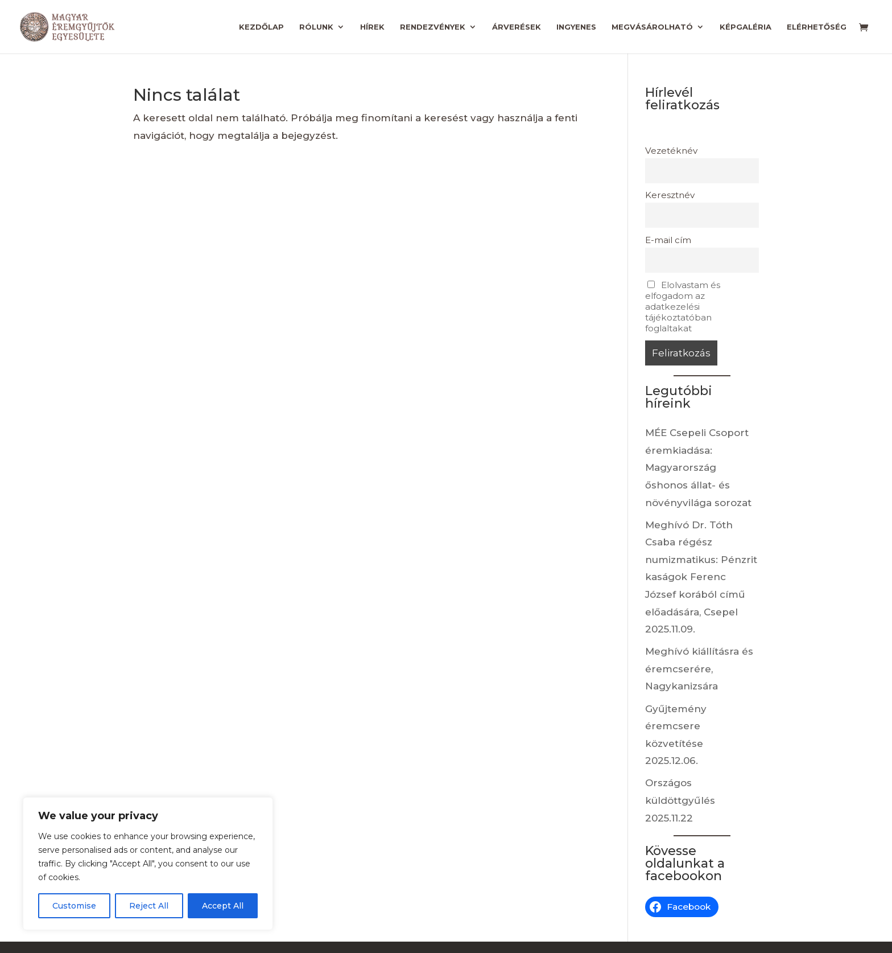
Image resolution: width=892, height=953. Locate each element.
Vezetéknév (671, 150)
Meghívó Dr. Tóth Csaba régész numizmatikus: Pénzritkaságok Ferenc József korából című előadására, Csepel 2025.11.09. (701, 577)
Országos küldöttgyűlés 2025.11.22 (680, 800)
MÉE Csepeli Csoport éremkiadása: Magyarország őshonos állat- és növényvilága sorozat (698, 467)
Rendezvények (432, 27)
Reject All (148, 906)
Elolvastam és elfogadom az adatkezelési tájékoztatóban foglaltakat (682, 307)
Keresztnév (670, 195)
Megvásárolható (652, 27)
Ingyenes (576, 27)
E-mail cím (668, 240)
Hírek (372, 27)
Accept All (222, 906)
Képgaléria (745, 27)
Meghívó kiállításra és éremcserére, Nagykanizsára (699, 669)
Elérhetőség (816, 27)
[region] (148, 863)
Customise (74, 906)
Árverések (516, 27)
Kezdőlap (261, 27)
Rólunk (316, 27)
